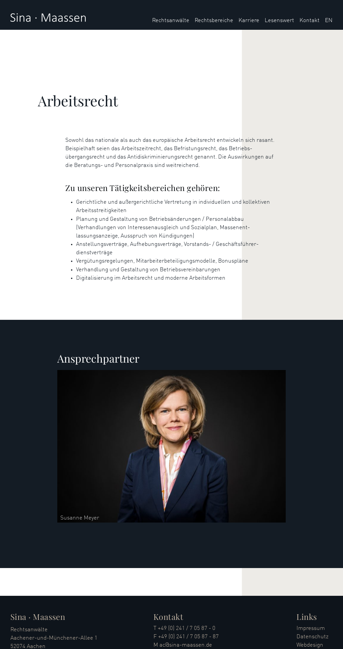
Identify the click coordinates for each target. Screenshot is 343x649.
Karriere (248, 20)
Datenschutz (312, 637)
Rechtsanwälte (170, 20)
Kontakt (309, 20)
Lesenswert (279, 20)
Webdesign (309, 645)
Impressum (310, 628)
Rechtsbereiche (214, 20)
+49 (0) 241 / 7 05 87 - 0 (186, 628)
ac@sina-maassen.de (185, 645)
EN (329, 20)
